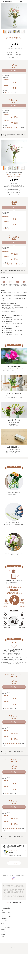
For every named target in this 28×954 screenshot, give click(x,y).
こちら (13, 654)
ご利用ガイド (4, 918)
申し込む (13, 70)
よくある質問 (4, 920)
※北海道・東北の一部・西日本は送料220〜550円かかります (14, 186)
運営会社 (3, 929)
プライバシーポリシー (6, 927)
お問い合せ (3, 923)
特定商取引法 (4, 931)
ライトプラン (4, 910)
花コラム (3, 938)
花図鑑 (2, 936)
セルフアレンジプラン (6, 912)
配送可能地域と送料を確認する (8, 311)
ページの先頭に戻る (14, 863)
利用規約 (3, 934)
